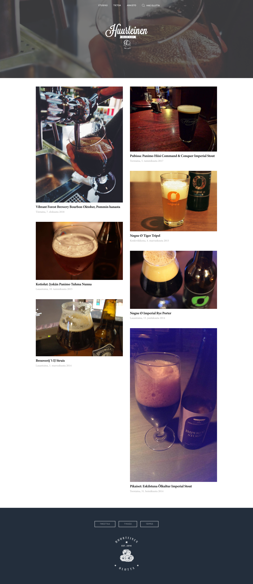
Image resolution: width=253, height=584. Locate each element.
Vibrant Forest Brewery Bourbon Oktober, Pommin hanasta (78, 207)
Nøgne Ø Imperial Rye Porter (150, 313)
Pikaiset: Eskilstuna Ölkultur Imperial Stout (161, 486)
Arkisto (131, 6)
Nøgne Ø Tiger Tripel (145, 236)
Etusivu (103, 6)
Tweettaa (105, 524)
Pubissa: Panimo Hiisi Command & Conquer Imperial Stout (172, 156)
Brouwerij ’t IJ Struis (50, 361)
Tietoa (117, 6)
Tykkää (128, 524)
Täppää (149, 524)
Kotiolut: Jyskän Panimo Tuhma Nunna (64, 284)
